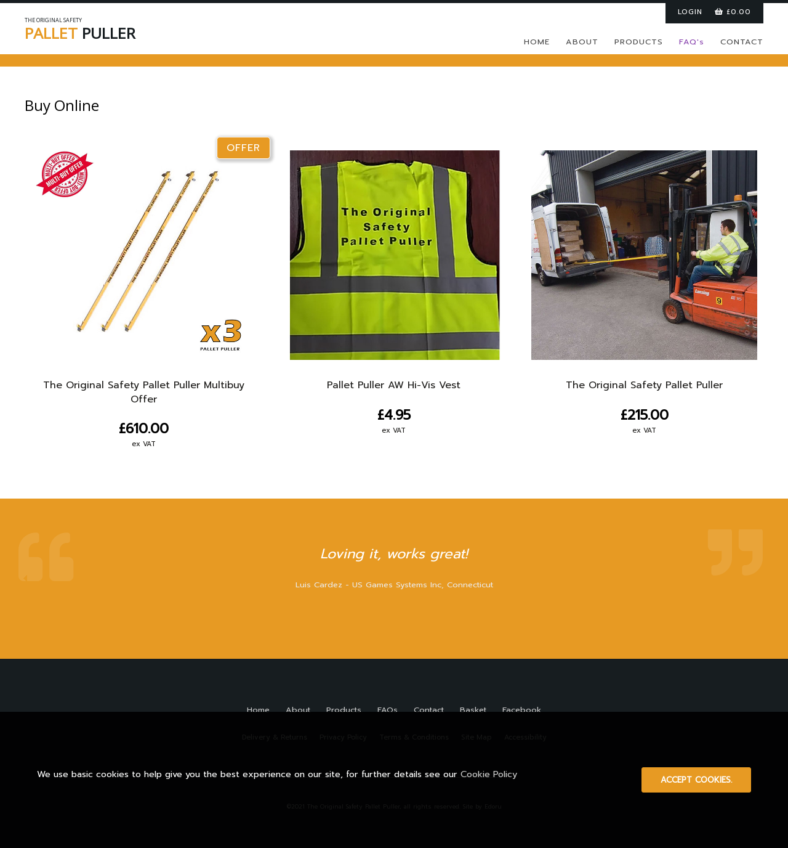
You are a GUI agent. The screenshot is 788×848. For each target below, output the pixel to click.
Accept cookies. (696, 780)
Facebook (521, 710)
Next (763, 579)
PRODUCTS (638, 41)
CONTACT (741, 41)
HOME (537, 41)
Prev (25, 579)
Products (343, 710)
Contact (429, 710)
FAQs (387, 710)
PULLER (105, 30)
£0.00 (733, 11)
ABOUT (582, 41)
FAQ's (691, 41)
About (298, 710)
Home (258, 710)
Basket (473, 710)
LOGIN (690, 11)
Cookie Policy (488, 774)
